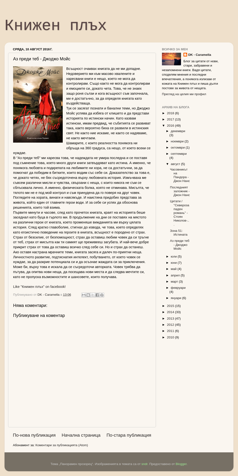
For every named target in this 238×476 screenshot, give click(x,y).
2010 (171, 337)
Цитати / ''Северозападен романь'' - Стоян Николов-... (179, 212)
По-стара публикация (129, 435)
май (174, 269)
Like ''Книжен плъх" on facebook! (39, 287)
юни (174, 262)
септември (179, 153)
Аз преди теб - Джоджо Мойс (179, 244)
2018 (171, 113)
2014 (171, 312)
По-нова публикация (34, 435)
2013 (171, 318)
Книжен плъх (56, 26)
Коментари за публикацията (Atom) (62, 445)
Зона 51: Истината (178, 232)
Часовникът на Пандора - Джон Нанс (180, 175)
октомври (178, 147)
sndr (144, 464)
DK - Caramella (199, 55)
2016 (171, 125)
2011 (171, 331)
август (176, 164)
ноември (178, 141)
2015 (171, 306)
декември (178, 131)
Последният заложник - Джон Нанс (180, 191)
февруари (178, 288)
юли (174, 256)
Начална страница (81, 435)
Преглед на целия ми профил (184, 94)
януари (176, 298)
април (176, 275)
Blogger (181, 464)
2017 (171, 119)
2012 (171, 324)
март (175, 281)
